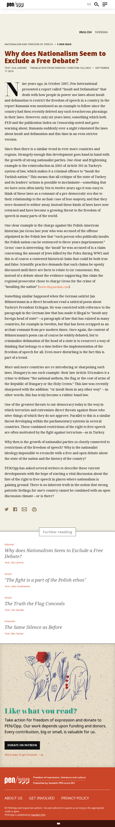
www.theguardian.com (56, 286)
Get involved (42, 798)
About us (13, 798)
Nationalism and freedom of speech (29, 44)
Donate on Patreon (26, 745)
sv (91, 7)
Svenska (101, 32)
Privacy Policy (75, 798)
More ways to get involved (26, 755)
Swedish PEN (38, 814)
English (85, 32)
